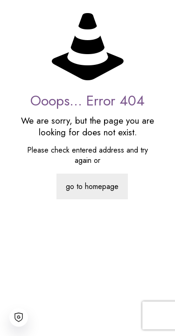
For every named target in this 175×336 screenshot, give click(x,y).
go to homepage (92, 186)
